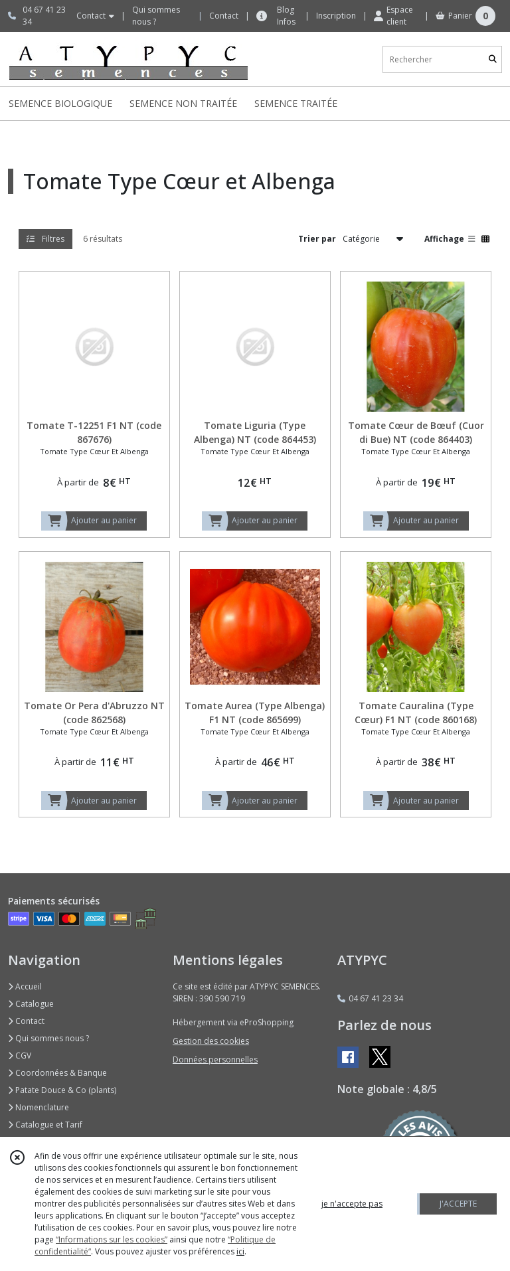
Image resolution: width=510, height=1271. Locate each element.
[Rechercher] (492, 59)
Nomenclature (38, 1107)
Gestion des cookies (211, 1041)
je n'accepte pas (351, 1203)
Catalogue (31, 1003)
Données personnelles (215, 1059)
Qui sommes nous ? (48, 1038)
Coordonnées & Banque (57, 1072)
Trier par (317, 238)
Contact (223, 15)
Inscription (336, 15)
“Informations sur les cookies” (111, 1239)
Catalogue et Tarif (45, 1124)
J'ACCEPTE (458, 1203)
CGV (19, 1055)
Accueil (25, 986)
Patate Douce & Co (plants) (62, 1090)
